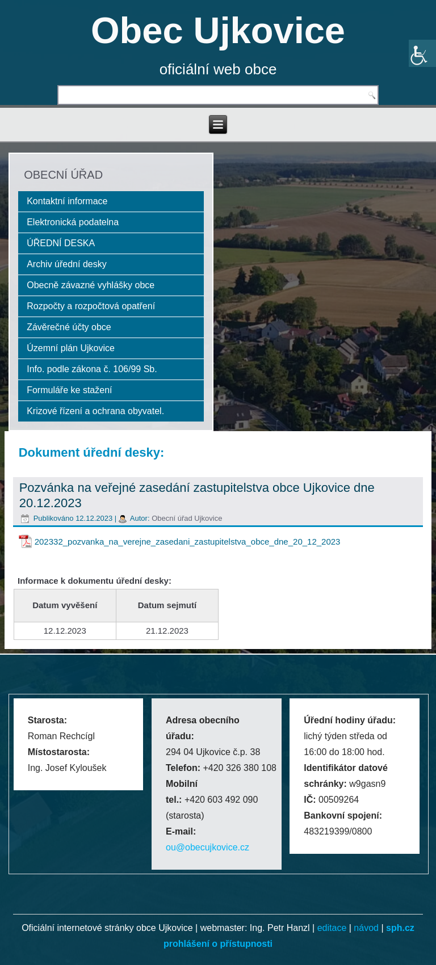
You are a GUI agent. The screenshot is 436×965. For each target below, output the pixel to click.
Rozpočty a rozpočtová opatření (91, 306)
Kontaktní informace (67, 201)
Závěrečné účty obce (69, 327)
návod (366, 928)
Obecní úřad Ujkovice (187, 518)
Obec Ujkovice (218, 30)
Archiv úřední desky (67, 264)
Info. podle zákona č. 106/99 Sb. (92, 369)
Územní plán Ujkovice (71, 348)
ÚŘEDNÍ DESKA (61, 243)
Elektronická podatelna (73, 222)
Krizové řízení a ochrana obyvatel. (95, 411)
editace (332, 928)
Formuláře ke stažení (69, 390)
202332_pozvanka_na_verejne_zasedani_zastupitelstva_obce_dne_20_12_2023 (188, 541)
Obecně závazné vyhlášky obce (90, 285)
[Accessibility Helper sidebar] (422, 53)
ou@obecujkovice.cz (207, 847)
